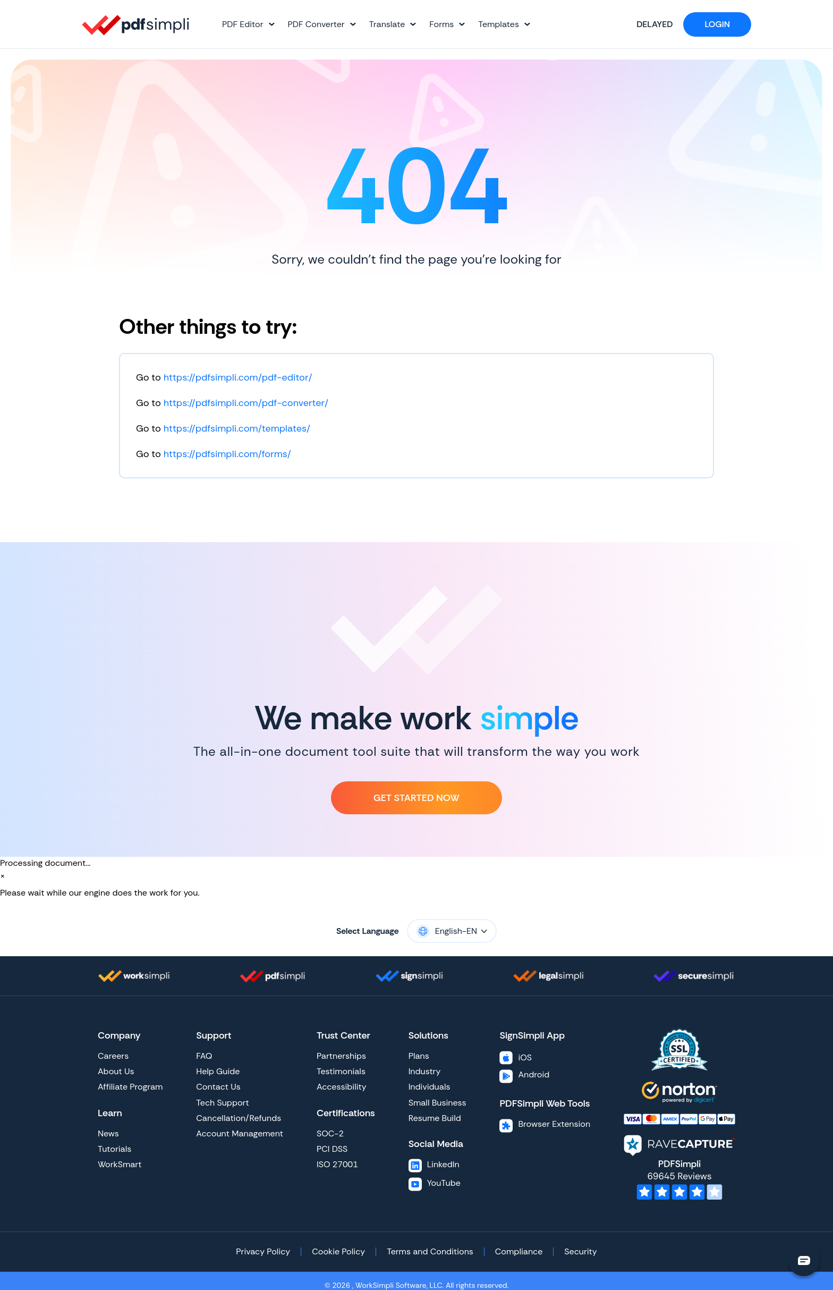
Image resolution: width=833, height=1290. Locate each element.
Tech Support (222, 1102)
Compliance (518, 1251)
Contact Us (218, 1086)
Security (580, 1251)
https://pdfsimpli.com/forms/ (227, 454)
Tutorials (114, 1148)
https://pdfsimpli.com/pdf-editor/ (238, 377)
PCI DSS (332, 1148)
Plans (419, 1055)
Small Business (437, 1102)
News (108, 1133)
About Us (116, 1071)
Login (717, 24)
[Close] (2, 876)
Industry (425, 1071)
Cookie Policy (338, 1251)
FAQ (204, 1055)
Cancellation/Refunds (238, 1118)
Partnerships (341, 1055)
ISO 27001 (337, 1164)
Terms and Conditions (430, 1251)
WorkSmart (119, 1164)
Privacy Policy (263, 1251)
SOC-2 (330, 1133)
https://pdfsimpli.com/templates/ (237, 428)
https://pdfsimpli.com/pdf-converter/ (246, 403)
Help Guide (218, 1071)
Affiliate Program (130, 1086)
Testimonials (341, 1071)
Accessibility (342, 1086)
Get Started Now (416, 797)
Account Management (239, 1133)
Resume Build (435, 1118)
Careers (113, 1055)
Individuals (429, 1086)
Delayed (645, 24)
